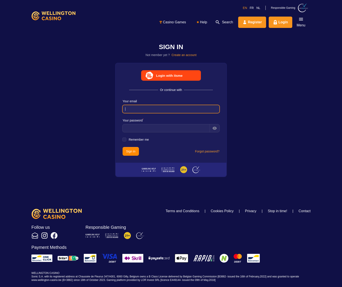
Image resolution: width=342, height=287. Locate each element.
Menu (301, 22)
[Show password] (214, 128)
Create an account (183, 55)
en (245, 8)
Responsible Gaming (283, 7)
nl (258, 8)
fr (252, 8)
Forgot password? (207, 151)
